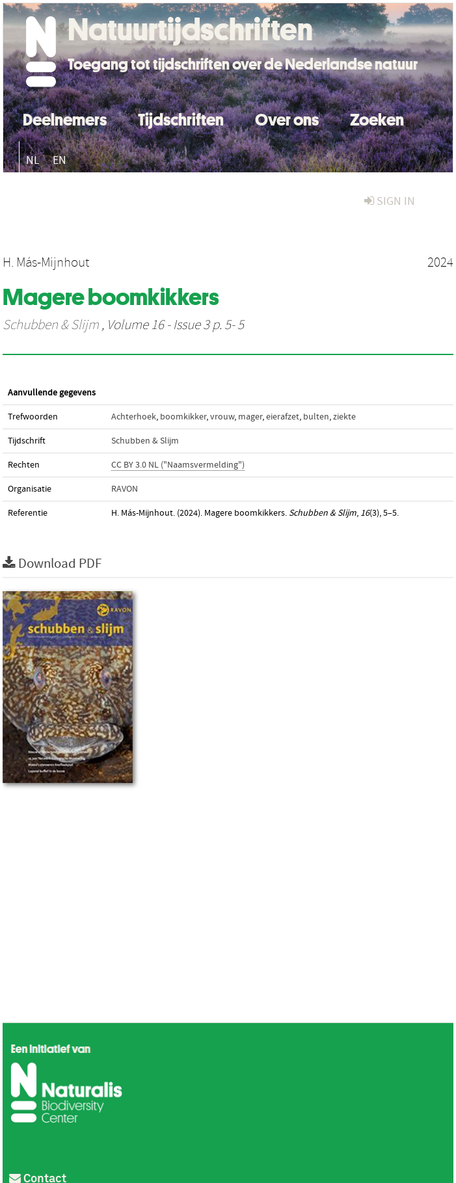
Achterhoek (133, 417)
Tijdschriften (181, 118)
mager (250, 417)
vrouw (222, 417)
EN (59, 160)
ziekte (344, 417)
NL (33, 160)
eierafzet (282, 417)
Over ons (287, 118)
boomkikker (183, 417)
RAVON (124, 489)
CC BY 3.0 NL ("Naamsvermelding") (178, 465)
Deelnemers (65, 118)
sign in (389, 201)
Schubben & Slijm (51, 325)
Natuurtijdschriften (190, 29)
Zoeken (377, 118)
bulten (316, 417)
